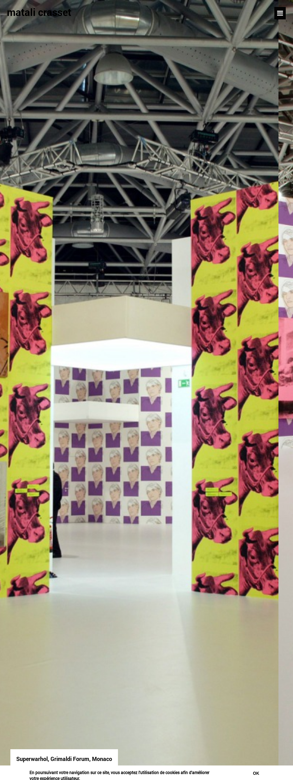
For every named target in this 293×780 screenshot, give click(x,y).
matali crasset (39, 12)
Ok (256, 773)
